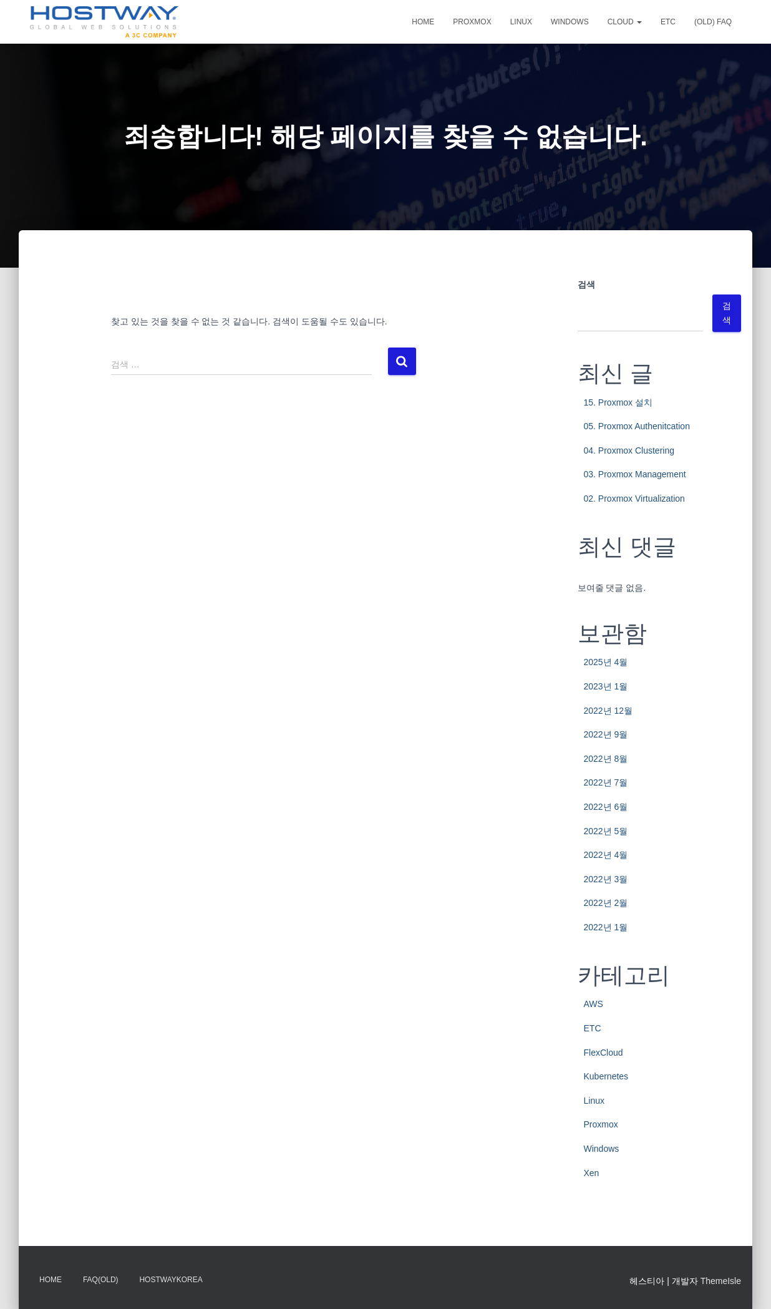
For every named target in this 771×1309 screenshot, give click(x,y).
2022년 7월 (606, 782)
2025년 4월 (606, 662)
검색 (586, 285)
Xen (591, 1173)
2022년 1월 (606, 927)
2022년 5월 (606, 831)
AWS (593, 1004)
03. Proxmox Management (635, 474)
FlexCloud (603, 1053)
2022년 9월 (606, 734)
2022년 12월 (608, 711)
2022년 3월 (606, 879)
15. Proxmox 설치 (618, 402)
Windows (570, 21)
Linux (521, 21)
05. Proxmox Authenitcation (637, 426)
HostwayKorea (170, 1279)
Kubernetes (606, 1076)
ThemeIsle (721, 1281)
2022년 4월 (606, 855)
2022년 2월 (606, 903)
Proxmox (472, 21)
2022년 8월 (606, 759)
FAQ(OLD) (101, 1279)
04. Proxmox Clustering (629, 450)
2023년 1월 (606, 686)
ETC (668, 21)
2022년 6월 (606, 807)
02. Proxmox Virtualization (634, 499)
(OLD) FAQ (713, 21)
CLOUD (625, 21)
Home (423, 21)
